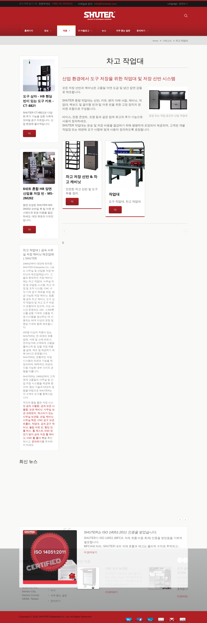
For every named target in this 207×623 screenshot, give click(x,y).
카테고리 (167, 40)
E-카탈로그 (85, 30)
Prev (180, 560)
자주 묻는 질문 (123, 30)
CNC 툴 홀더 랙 (35, 438)
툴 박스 (27, 430)
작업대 (35, 423)
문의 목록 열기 (26, 3)
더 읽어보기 (111, 592)
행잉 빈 (49, 427)
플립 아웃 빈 (36, 427)
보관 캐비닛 (36, 409)
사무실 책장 (29, 420)
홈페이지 (28, 30)
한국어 (182, 4)
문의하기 (142, 30)
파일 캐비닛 (46, 416)
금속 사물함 (32, 406)
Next (185, 560)
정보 (47, 30)
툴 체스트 (37, 430)
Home (155, 40)
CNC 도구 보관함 (116, 568)
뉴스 (104, 30)
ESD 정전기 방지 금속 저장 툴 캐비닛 (38, 434)
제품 (66, 30)
